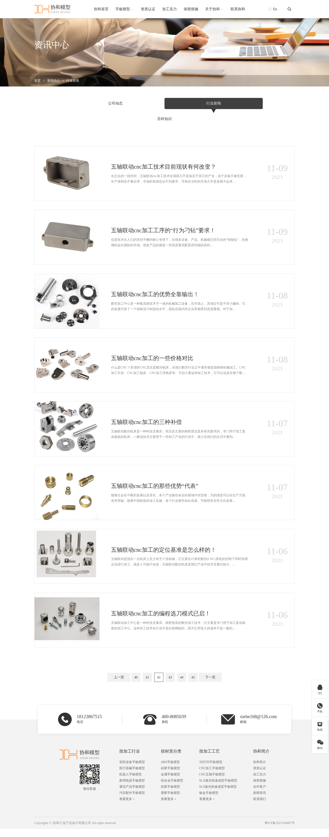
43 (170, 684)
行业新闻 (72, 81)
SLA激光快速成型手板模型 (218, 788)
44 (181, 684)
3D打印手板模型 (210, 770)
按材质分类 (171, 759)
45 (193, 684)
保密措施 (259, 788)
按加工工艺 (209, 759)
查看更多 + (127, 807)
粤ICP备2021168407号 (279, 831)
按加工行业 (129, 759)
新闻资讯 (259, 801)
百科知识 (250, 103)
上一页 (119, 684)
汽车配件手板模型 (132, 801)
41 (147, 684)
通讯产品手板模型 (132, 795)
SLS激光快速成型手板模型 (218, 795)
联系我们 (259, 807)
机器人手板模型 (130, 782)
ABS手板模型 (170, 770)
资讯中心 (53, 81)
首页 (37, 81)
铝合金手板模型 (172, 788)
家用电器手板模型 (132, 788)
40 (136, 684)
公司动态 (78, 103)
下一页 (210, 684)
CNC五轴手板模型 (212, 782)
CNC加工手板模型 (212, 776)
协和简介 (261, 759)
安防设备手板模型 (132, 770)
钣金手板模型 (208, 801)
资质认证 (259, 776)
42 (159, 684)
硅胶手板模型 (170, 776)
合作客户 (259, 795)
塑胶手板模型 (170, 801)
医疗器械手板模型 (132, 776)
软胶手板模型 (170, 795)
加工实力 (259, 782)
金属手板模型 (170, 782)
